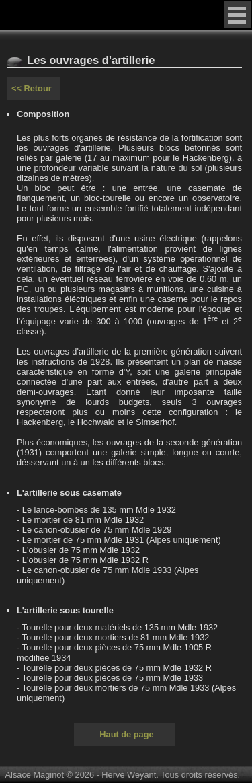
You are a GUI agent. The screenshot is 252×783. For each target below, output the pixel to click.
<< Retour (31, 88)
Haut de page (126, 734)
